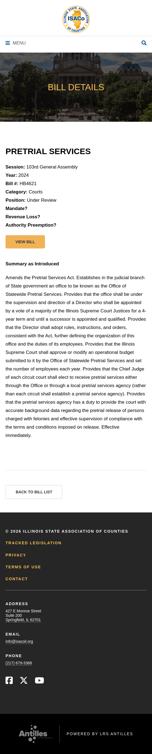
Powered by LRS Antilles (99, 734)
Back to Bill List (34, 492)
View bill (25, 242)
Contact (17, 579)
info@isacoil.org (19, 641)
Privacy (16, 555)
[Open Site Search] (144, 43)
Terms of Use (23, 567)
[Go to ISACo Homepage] (76, 19)
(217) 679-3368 (19, 663)
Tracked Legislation (34, 543)
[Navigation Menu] (16, 43)
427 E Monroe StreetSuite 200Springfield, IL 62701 (23, 615)
